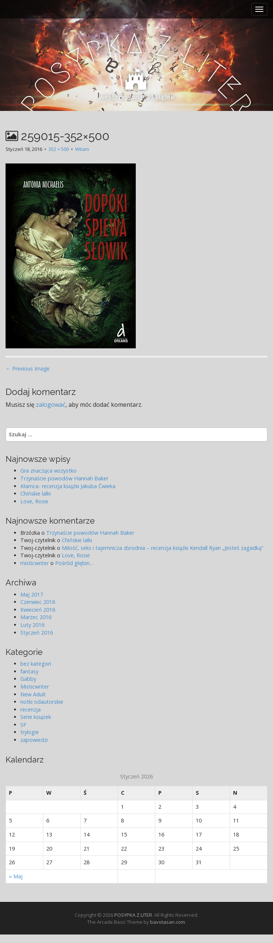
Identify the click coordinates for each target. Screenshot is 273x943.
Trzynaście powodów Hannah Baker (64, 478)
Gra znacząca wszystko (48, 470)
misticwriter (34, 563)
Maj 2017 (31, 594)
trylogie (29, 732)
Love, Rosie (34, 501)
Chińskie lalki (35, 493)
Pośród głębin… (74, 563)
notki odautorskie (41, 701)
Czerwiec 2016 (37, 601)
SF (23, 724)
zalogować (50, 404)
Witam (82, 149)
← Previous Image (28, 368)
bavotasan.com (167, 922)
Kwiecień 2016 (37, 609)
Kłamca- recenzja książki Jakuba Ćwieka (67, 486)
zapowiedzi (34, 739)
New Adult (33, 694)
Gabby (28, 678)
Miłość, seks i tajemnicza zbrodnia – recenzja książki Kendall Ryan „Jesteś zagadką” (162, 547)
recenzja (30, 709)
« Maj (16, 876)
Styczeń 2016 (36, 632)
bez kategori (35, 663)
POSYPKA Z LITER (133, 915)
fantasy (29, 671)
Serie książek (35, 716)
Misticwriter (34, 686)
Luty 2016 (32, 624)
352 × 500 (58, 149)
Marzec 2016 (35, 617)
